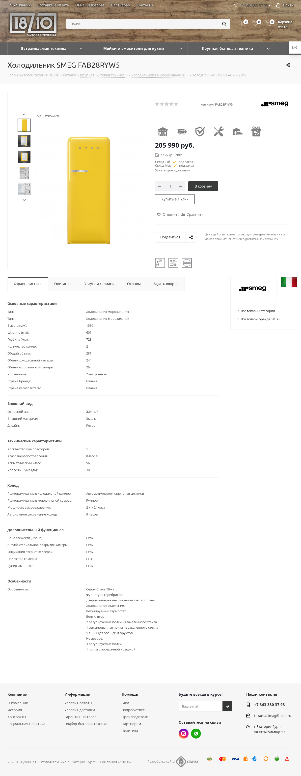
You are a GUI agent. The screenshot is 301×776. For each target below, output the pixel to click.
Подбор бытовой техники (86, 723)
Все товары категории (258, 311)
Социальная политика (26, 723)
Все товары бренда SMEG (260, 319)
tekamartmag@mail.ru (272, 715)
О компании (17, 703)
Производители (135, 716)
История (14, 710)
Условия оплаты (78, 703)
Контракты (16, 716)
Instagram (184, 734)
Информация (77, 694)
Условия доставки (79, 710)
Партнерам (131, 723)
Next (24, 200)
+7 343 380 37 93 (269, 704)
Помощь (130, 694)
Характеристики (28, 283)
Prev (24, 114)
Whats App (196, 734)
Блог (125, 703)
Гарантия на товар (80, 716)
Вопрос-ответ (133, 710)
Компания (17, 694)
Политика (130, 730)
